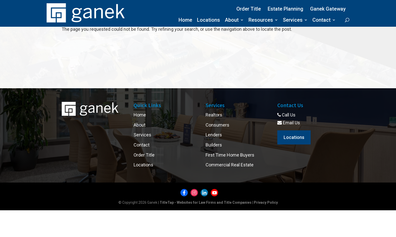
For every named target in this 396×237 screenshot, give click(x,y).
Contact (321, 20)
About (232, 20)
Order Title (248, 9)
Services (293, 20)
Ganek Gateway (328, 9)
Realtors (214, 114)
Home (185, 20)
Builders (214, 144)
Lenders (214, 134)
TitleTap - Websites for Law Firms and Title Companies (206, 202)
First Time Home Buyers (230, 155)
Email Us (288, 122)
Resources (261, 20)
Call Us (286, 114)
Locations (208, 20)
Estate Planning (285, 9)
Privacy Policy (266, 202)
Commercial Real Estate (230, 164)
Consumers (217, 125)
